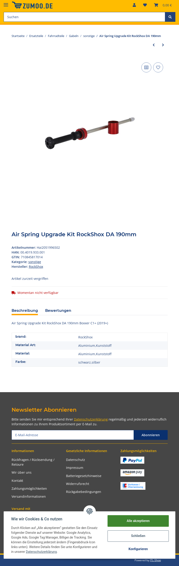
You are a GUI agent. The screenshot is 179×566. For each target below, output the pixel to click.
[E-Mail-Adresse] (73, 435)
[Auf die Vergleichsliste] (146, 67)
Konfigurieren (138, 549)
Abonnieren (151, 435)
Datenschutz (75, 460)
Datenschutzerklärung (91, 419)
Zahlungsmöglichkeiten (29, 488)
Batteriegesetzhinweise (83, 476)
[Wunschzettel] (145, 5)
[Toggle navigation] (6, 3)
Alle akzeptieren (138, 521)
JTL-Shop (155, 560)
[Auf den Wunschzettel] (158, 67)
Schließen (138, 536)
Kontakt (17, 480)
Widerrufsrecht (77, 484)
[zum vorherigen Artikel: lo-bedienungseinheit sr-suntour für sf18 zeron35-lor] (153, 45)
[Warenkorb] (162, 5)
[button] (134, 5)
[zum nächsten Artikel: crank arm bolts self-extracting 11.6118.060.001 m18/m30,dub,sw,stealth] (163, 45)
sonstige (34, 262)
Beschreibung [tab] (25, 310)
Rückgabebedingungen (83, 492)
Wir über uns (22, 472)
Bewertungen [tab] (58, 310)
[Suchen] (84, 17)
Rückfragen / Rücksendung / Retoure (33, 462)
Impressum (74, 467)
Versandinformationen (29, 496)
